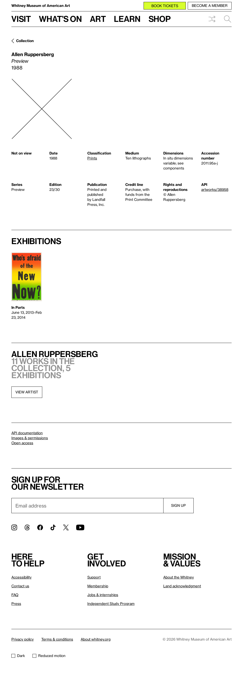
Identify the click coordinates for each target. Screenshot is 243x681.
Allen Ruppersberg (32, 54)
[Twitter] (65, 527)
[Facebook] (40, 527)
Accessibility (21, 577)
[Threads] (27, 527)
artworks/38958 (214, 189)
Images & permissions (29, 438)
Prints (92, 158)
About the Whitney (178, 577)
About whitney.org (96, 639)
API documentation (27, 433)
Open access (22, 443)
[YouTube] (80, 527)
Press (16, 603)
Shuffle (212, 19)
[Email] (87, 505)
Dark (18, 655)
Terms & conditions (57, 639)
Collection (25, 41)
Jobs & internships (102, 595)
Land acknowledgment (182, 586)
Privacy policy (22, 639)
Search (227, 19)
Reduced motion (49, 655)
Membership (97, 586)
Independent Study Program (111, 603)
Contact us (20, 586)
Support (94, 577)
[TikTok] (53, 527)
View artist (26, 392)
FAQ (14, 595)
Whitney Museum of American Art (40, 5)
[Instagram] (14, 527)
